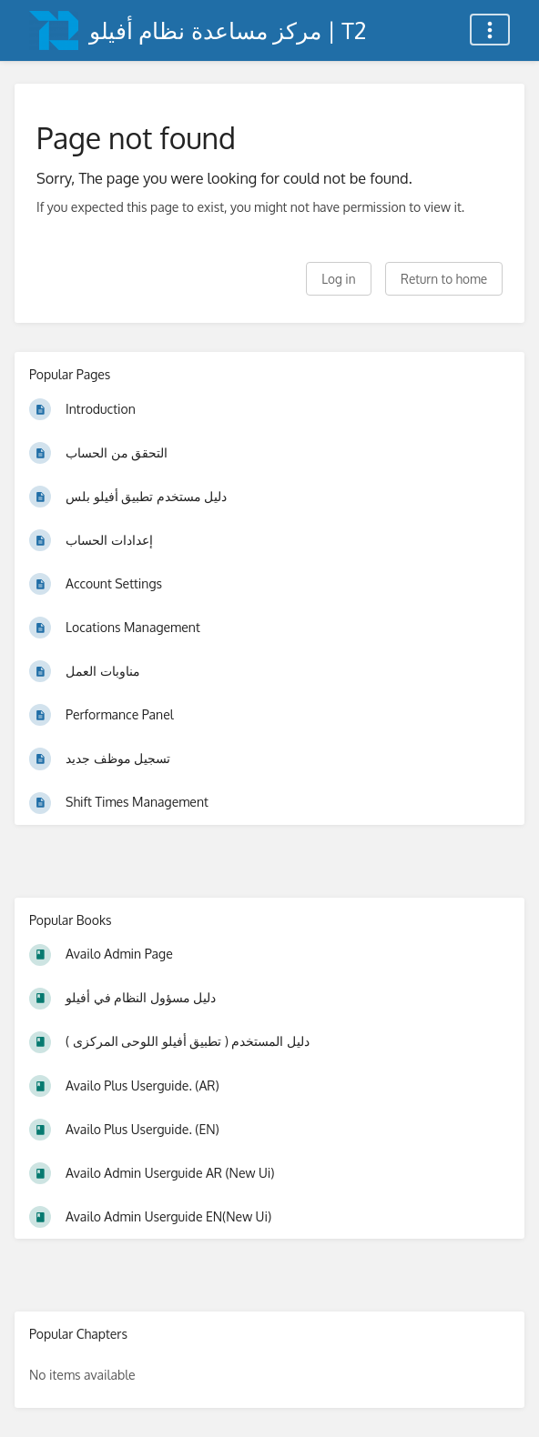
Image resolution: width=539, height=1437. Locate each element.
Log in (338, 278)
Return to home (444, 278)
